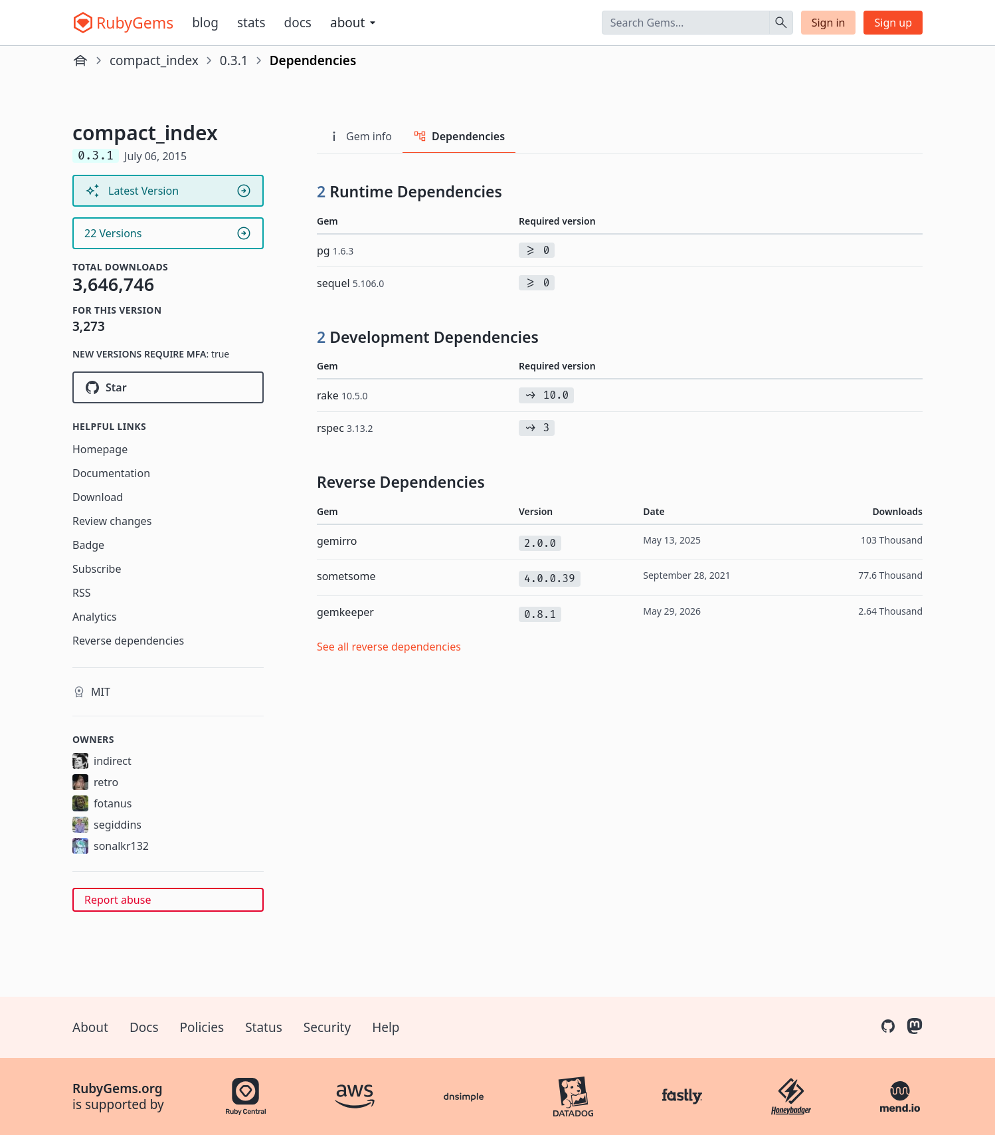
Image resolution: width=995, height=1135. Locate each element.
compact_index (154, 60)
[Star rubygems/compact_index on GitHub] (168, 387)
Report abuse (117, 899)
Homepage (100, 449)
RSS (81, 592)
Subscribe (96, 569)
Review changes (111, 521)
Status (263, 1027)
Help (385, 1027)
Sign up (893, 22)
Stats (251, 22)
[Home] (80, 60)
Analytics (94, 616)
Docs (298, 22)
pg (335, 250)
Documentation (111, 473)
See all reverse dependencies (389, 646)
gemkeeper (345, 612)
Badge (88, 545)
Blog (205, 22)
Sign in (829, 22)
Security (327, 1027)
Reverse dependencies (128, 640)
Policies (202, 1027)
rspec (345, 428)
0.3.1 (234, 60)
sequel (350, 283)
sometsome (346, 576)
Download (97, 497)
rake (342, 395)
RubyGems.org (117, 1088)
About (90, 1027)
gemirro (337, 541)
